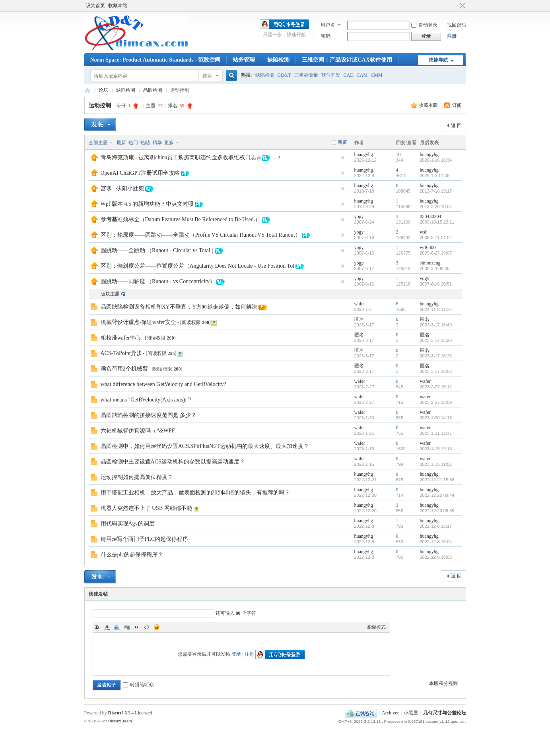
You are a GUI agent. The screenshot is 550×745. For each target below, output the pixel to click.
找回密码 (456, 25)
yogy (359, 216)
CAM (362, 75)
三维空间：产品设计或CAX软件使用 (347, 60)
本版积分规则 (443, 683)
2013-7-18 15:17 (436, 191)
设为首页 (95, 5)
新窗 (342, 142)
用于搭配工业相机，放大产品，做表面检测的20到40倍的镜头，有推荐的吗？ (195, 493)
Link (127, 627)
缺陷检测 (278, 60)
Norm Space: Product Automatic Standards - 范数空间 (155, 60)
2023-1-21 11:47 (436, 433)
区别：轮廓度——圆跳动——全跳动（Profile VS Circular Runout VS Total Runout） (201, 235)
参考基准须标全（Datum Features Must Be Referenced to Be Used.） (181, 219)
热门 (133, 142)
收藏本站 (117, 5)
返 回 (456, 125)
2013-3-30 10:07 (436, 206)
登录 (236, 654)
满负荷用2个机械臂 (124, 369)
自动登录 (424, 25)
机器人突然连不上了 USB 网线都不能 (146, 508)
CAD (349, 75)
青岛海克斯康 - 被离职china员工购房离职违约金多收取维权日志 (179, 157)
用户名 (328, 25)
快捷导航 (438, 60)
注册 (452, 36)
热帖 (145, 142)
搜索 (207, 76)
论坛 (103, 90)
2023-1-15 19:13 (436, 448)
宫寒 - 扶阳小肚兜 (122, 188)
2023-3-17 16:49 (436, 324)
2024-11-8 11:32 (436, 309)
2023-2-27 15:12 (436, 386)
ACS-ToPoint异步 (121, 353)
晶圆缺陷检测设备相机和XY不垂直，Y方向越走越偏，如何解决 (179, 307)
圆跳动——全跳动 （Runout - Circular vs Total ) (157, 250)
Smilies (157, 627)
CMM (376, 75)
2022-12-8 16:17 (436, 526)
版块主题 (110, 294)
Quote (137, 627)
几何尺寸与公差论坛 (87, 90)
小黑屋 (411, 713)
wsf (423, 232)
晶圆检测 (152, 90)
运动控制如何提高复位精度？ (137, 477)
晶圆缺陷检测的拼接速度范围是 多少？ (149, 415)
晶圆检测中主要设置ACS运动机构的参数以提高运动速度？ (173, 462)
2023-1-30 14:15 (436, 417)
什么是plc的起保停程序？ (132, 555)
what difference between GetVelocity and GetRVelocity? (163, 384)
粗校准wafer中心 (121, 338)
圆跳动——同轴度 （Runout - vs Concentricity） (158, 281)
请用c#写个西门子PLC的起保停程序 (145, 539)
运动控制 (100, 105)
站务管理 (244, 60)
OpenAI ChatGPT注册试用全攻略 (140, 173)
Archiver (390, 713)
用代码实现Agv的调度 (128, 524)
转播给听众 (138, 684)
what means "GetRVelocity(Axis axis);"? (146, 400)
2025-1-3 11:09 (435, 175)
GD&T (284, 75)
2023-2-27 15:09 (436, 402)
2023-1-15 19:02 (436, 464)
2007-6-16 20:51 (436, 284)
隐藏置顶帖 (342, 157)
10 (398, 154)
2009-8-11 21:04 (436, 237)
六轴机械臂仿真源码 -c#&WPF (138, 431)
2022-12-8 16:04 (436, 541)
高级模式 (376, 627)
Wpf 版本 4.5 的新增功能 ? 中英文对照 (147, 204)
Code (147, 627)
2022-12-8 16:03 (436, 557)
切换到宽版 (461, 5)
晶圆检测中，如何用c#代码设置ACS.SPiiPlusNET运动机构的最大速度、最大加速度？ (205, 446)
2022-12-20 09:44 (437, 495)
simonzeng (430, 263)
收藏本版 (429, 105)
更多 (169, 142)
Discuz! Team (120, 721)
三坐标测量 (306, 75)
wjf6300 (428, 247)
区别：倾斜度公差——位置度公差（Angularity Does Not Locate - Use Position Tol (198, 266)
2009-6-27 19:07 (436, 253)
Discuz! (115, 713)
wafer (359, 304)
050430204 (430, 216)
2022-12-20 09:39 (437, 510)
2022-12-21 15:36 (437, 479)
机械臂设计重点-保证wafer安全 (139, 322)
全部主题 (98, 142)
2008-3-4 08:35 (435, 268)
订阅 (457, 105)
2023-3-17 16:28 (436, 340)
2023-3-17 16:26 (436, 355)
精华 (157, 142)
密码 (325, 36)
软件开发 (330, 75)
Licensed (143, 713)
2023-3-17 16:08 (436, 371)
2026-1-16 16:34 (436, 160)
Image (117, 627)
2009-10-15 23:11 (437, 222)
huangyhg (363, 154)
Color (107, 627)
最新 (121, 142)
